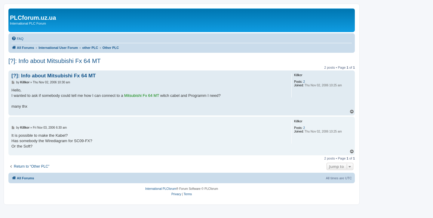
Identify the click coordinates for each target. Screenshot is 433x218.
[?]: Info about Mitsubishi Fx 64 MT (54, 61)
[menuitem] (17, 38)
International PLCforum (160, 188)
